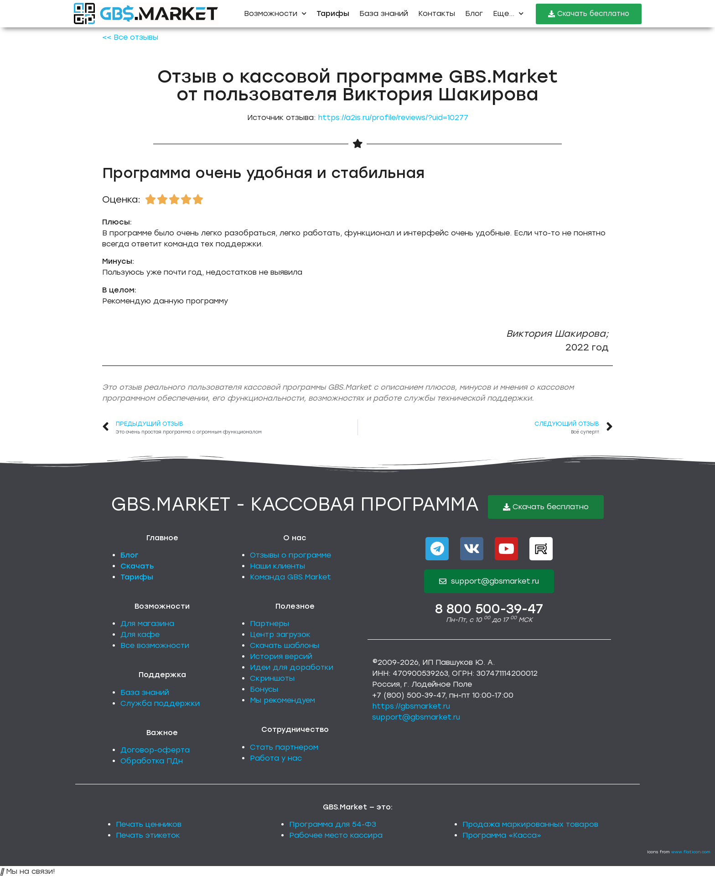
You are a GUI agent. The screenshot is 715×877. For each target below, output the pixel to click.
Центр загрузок (280, 634)
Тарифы (136, 577)
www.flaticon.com (690, 851)
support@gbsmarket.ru (416, 717)
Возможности (275, 13)
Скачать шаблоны (284, 645)
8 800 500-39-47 (489, 608)
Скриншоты (272, 678)
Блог (474, 13)
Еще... (508, 13)
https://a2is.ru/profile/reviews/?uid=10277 (393, 117)
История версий (281, 656)
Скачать (137, 566)
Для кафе (140, 634)
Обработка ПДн (151, 761)
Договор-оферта (155, 750)
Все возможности (154, 645)
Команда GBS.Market (290, 577)
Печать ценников (148, 824)
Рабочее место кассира (336, 835)
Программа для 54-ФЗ (332, 824)
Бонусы (264, 689)
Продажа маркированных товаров (530, 824)
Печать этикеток (148, 835)
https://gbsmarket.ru (411, 706)
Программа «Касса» (501, 835)
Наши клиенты (277, 566)
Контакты (436, 13)
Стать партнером (284, 747)
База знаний (383, 13)
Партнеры (269, 623)
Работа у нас (276, 758)
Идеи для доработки (291, 667)
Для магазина (147, 623)
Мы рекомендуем (282, 700)
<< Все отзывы (130, 37)
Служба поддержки (160, 703)
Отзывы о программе (290, 555)
